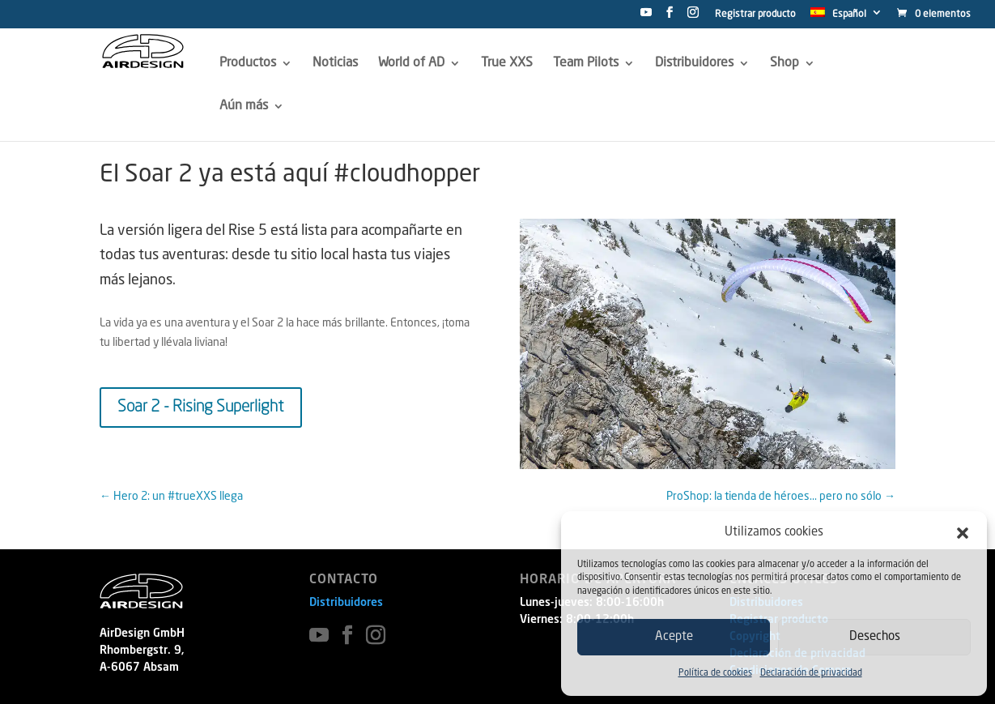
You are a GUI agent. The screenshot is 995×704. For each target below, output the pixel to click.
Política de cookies (715, 673)
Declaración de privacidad (811, 673)
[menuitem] (846, 17)
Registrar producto (755, 14)
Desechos (874, 637)
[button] (963, 533)
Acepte (674, 637)
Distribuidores (346, 602)
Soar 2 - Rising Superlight (200, 407)
